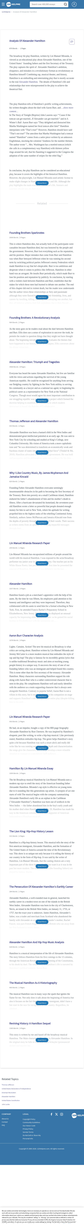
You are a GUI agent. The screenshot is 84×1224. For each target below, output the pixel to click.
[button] (4, 4)
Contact (5, 1122)
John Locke (6, 1104)
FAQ (3, 1125)
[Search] (65, 4)
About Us (5, 1119)
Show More (42, 183)
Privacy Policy (28, 1129)
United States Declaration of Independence (16, 1089)
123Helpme (6, 12)
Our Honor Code (29, 1125)
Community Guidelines (31, 1122)
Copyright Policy (29, 1119)
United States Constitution (11, 1100)
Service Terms (28, 1132)
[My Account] (75, 4)
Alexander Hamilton (28, 82)
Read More (42, 297)
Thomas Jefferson (8, 1085)
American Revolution (9, 1093)
